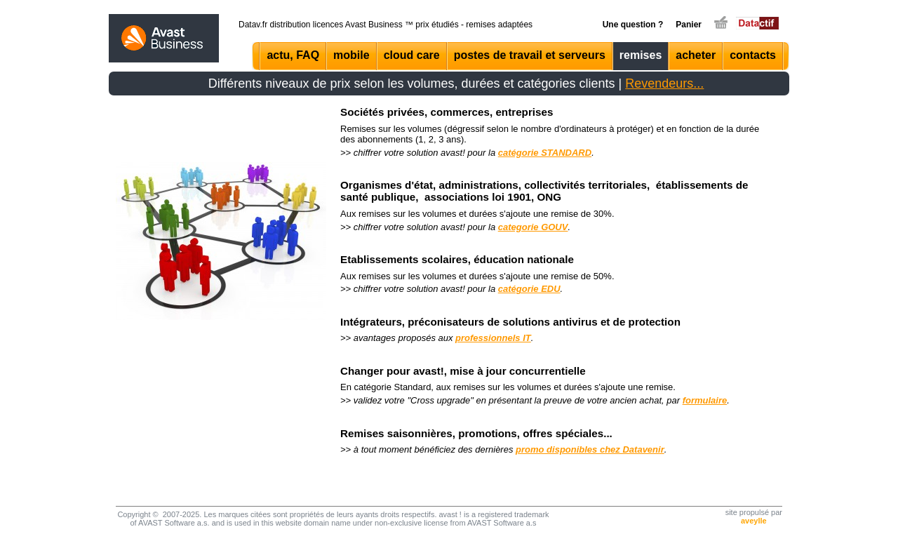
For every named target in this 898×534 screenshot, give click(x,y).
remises (640, 55)
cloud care (412, 55)
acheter (696, 55)
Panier (689, 24)
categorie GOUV (533, 227)
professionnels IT (493, 338)
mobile (351, 55)
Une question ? (633, 24)
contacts (753, 55)
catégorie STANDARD (544, 152)
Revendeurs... (664, 83)
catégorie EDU (529, 288)
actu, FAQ (293, 55)
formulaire (705, 400)
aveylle (754, 520)
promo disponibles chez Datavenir (590, 449)
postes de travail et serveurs (529, 55)
